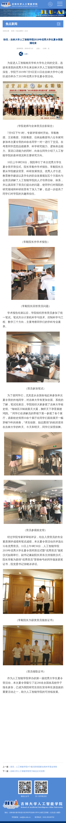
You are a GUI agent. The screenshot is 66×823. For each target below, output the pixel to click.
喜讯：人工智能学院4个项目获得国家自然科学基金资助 (30, 767)
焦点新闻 (19, 31)
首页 (12, 31)
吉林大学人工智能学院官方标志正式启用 (24, 771)
